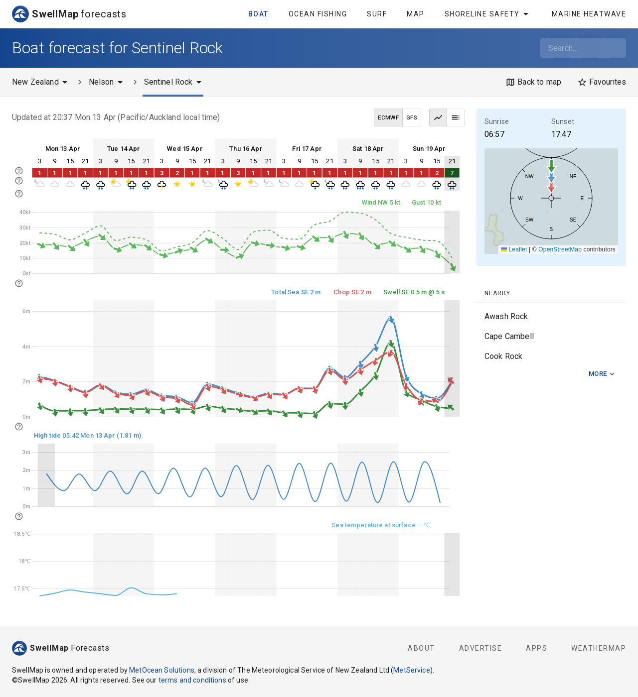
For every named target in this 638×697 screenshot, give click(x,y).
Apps (536, 648)
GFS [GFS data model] (412, 117)
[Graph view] (438, 117)
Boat (258, 14)
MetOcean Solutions (161, 670)
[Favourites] (601, 82)
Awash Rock (506, 316)
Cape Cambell (509, 336)
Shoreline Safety (488, 14)
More (602, 374)
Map (416, 14)
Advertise (480, 648)
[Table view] (456, 117)
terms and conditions (192, 680)
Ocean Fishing (318, 14)
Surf (377, 14)
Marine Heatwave (589, 14)
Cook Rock (503, 356)
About (421, 648)
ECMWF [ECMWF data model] (388, 117)
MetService (411, 670)
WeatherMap (598, 648)
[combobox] (583, 48)
